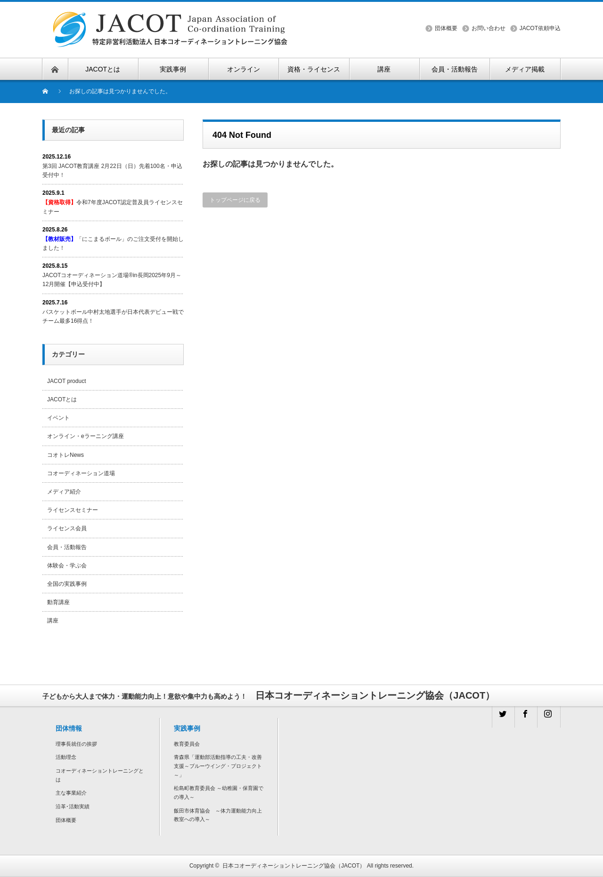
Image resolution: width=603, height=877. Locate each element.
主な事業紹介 (71, 793)
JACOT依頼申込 (540, 28)
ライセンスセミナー (72, 510)
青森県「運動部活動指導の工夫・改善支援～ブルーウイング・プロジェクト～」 (218, 765)
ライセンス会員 (67, 528)
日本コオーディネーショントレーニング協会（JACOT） (293, 865)
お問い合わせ (488, 28)
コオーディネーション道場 (81, 473)
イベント (58, 418)
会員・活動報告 (67, 547)
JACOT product (66, 381)
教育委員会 (187, 744)
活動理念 (66, 757)
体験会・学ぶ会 (67, 565)
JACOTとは (62, 399)
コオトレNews (65, 455)
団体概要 (446, 28)
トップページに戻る (235, 200)
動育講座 (58, 602)
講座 (52, 620)
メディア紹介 (64, 491)
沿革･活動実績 (73, 806)
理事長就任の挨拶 (76, 744)
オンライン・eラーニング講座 (85, 436)
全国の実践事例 (67, 584)
